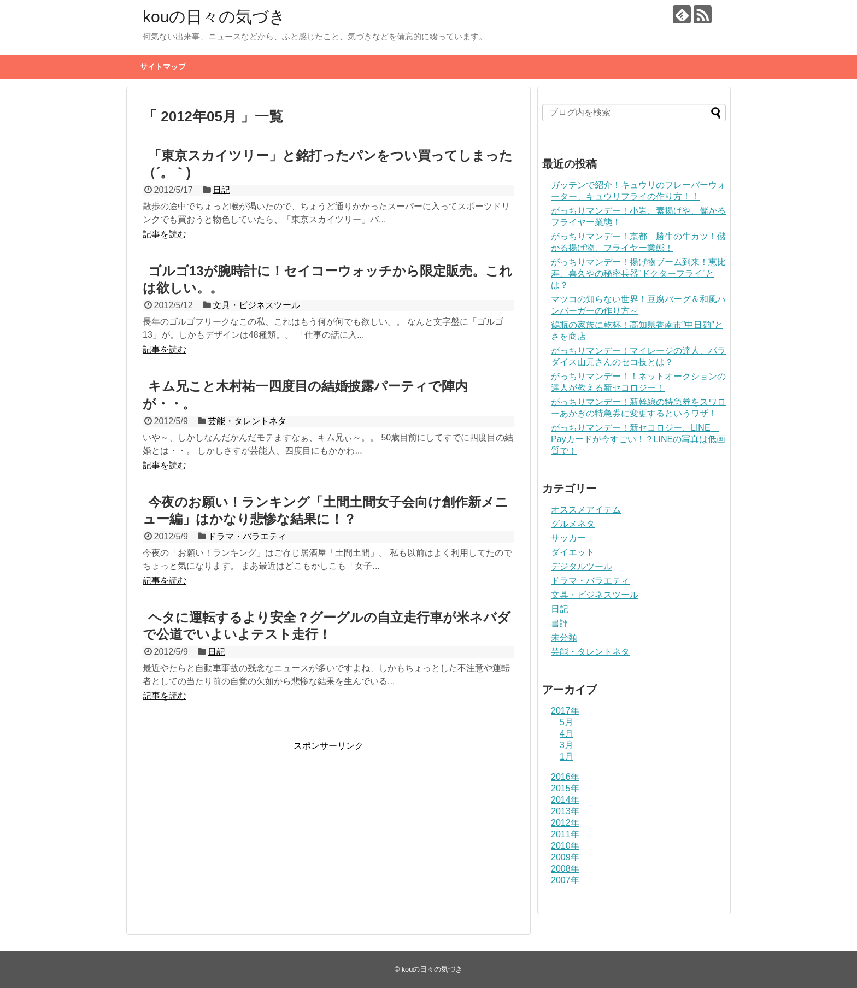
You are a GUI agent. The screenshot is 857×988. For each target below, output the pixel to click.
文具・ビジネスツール (256, 305)
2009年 (565, 857)
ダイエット (573, 552)
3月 (566, 745)
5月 (566, 722)
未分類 (564, 637)
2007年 (565, 880)
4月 (566, 733)
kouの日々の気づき (214, 17)
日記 (221, 190)
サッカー (568, 538)
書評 (559, 623)
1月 (566, 756)
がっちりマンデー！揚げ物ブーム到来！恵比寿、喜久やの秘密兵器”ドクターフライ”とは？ (638, 273)
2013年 (565, 811)
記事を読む (164, 234)
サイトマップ (163, 66)
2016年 (565, 776)
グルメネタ (573, 523)
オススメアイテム (586, 509)
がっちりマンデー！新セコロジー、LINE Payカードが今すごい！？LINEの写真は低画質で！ (638, 439)
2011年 (565, 834)
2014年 (565, 799)
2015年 (565, 788)
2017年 (565, 710)
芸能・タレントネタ (247, 421)
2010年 (565, 845)
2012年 (565, 822)
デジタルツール (581, 566)
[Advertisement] (234, 828)
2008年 (565, 868)
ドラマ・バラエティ (247, 536)
